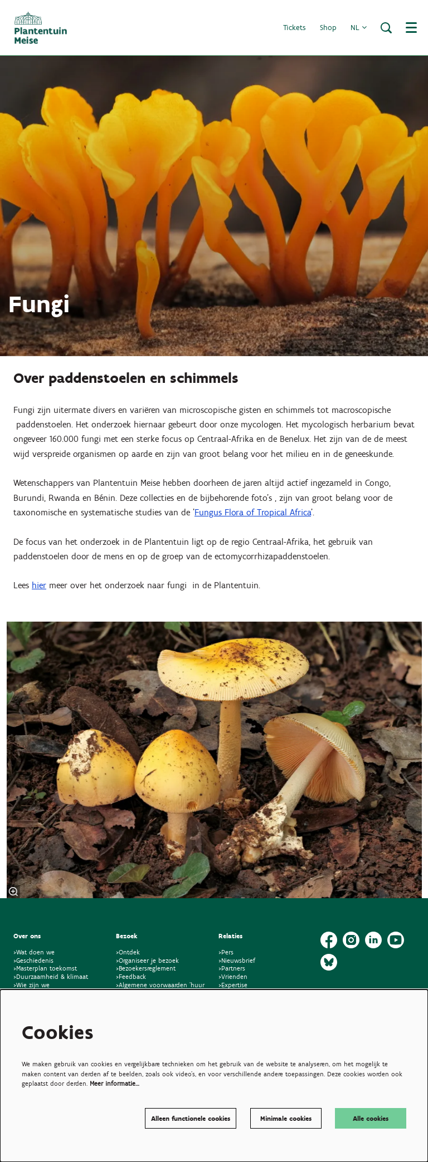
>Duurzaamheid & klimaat (50, 976)
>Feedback (131, 976)
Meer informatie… (114, 1083)
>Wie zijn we (31, 985)
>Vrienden (232, 976)
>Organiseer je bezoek (147, 960)
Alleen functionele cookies (190, 1118)
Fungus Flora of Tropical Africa (252, 512)
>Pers (227, 952)
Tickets (294, 27)
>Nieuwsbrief (236, 960)
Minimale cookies (286, 1118)
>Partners (231, 968)
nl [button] (359, 27)
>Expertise (232, 985)
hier (39, 585)
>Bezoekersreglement (146, 968)
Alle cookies (370, 1118)
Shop (328, 27)
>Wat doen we (34, 952)
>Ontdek (128, 952)
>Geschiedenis (33, 960)
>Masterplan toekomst (45, 968)
